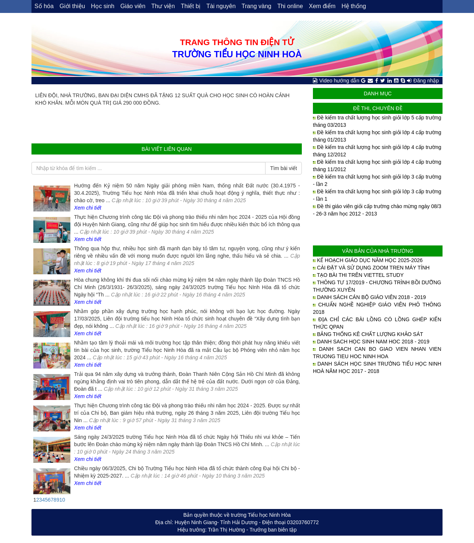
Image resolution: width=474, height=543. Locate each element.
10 (62, 500)
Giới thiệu (72, 6)
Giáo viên (133, 6)
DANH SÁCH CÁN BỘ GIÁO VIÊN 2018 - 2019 (371, 297)
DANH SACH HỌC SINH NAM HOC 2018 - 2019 (373, 342)
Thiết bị (190, 6)
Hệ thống (353, 6)
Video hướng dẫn (339, 81)
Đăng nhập (426, 81)
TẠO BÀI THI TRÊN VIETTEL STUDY (360, 275)
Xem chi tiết (87, 208)
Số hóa (44, 6)
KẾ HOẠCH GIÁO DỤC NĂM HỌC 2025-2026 (370, 260)
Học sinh (102, 6)
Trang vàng (256, 6)
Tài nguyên (221, 6)
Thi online (290, 6)
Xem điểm (322, 6)
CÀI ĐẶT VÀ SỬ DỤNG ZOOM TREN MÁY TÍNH (373, 268)
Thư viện (163, 6)
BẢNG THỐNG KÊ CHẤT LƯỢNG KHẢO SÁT (370, 334)
